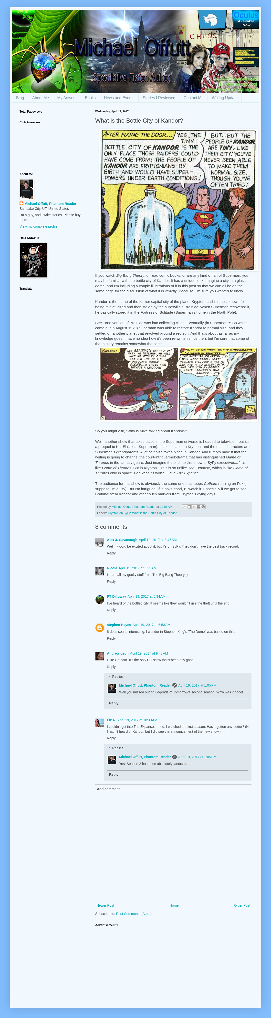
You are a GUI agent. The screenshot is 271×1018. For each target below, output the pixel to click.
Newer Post (105, 905)
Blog (20, 98)
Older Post (242, 905)
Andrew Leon (118, 653)
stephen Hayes (119, 625)
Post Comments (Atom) (134, 914)
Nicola (112, 568)
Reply (111, 553)
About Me (40, 98)
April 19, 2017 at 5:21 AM (137, 568)
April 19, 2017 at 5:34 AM (147, 596)
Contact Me (194, 98)
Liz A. (111, 720)
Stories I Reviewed (159, 98)
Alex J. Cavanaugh (122, 540)
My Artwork (67, 98)
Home (173, 905)
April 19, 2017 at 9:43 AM (149, 653)
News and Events (119, 98)
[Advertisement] (173, 964)
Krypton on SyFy (119, 513)
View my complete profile (38, 226)
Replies (118, 677)
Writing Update (225, 98)
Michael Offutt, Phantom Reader (145, 685)
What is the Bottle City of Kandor (154, 513)
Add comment (108, 789)
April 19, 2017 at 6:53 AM (151, 625)
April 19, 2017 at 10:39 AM (137, 720)
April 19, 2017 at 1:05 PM (197, 685)
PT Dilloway (116, 596)
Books (90, 98)
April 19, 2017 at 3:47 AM (158, 540)
